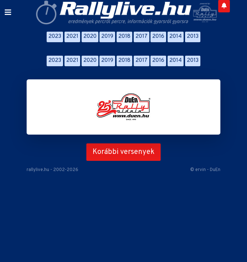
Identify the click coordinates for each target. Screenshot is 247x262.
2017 (142, 36)
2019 (107, 36)
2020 (90, 36)
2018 (124, 36)
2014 (175, 36)
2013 (193, 36)
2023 (54, 36)
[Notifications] (224, 6)
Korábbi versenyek (123, 152)
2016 (158, 36)
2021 (72, 36)
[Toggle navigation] (8, 13)
